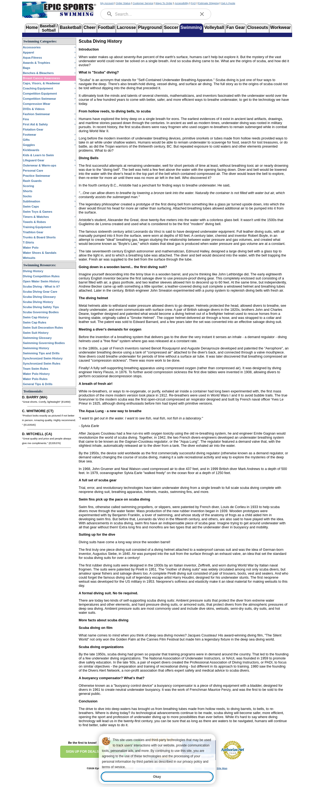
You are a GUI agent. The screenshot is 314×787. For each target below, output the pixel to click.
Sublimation (31, 201)
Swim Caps (31, 206)
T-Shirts (28, 242)
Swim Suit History (36, 332)
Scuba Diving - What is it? (41, 286)
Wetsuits (29, 257)
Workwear (280, 27)
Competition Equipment (40, 93)
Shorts (27, 191)
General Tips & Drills (38, 384)
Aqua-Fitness (32, 57)
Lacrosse (126, 27)
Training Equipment (37, 227)
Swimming (191, 27)
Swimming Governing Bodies (44, 343)
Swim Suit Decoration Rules (43, 327)
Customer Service (143, 3)
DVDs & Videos (34, 109)
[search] (109, 14)
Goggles (29, 144)
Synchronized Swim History (43, 358)
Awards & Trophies (36, 62)
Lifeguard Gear (34, 160)
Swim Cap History (36, 317)
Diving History (33, 271)
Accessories (32, 47)
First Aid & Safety (35, 124)
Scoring (28, 186)
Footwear (29, 134)
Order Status (123, 3)
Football (106, 27)
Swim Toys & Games (37, 211)
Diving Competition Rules (41, 276)
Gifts (26, 139)
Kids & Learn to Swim (38, 155)
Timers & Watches (36, 216)
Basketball (70, 27)
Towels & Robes (34, 222)
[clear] (202, 14)
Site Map (222, 768)
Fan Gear (235, 27)
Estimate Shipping (208, 3)
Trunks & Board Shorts (39, 237)
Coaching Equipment (38, 88)
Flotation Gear (33, 129)
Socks (27, 196)
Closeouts (257, 27)
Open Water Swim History (41, 281)
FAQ (193, 3)
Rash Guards (32, 180)
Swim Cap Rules (34, 322)
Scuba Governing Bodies (41, 312)
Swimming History (36, 348)
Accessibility (182, 3)
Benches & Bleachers (38, 73)
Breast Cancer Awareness (41, 78)
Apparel (28, 52)
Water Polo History (36, 373)
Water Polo (31, 247)
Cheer (89, 27)
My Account (107, 3)
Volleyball (214, 27)
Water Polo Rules (35, 379)
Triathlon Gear (33, 232)
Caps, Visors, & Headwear (41, 83)
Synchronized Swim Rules (41, 363)
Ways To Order (163, 3)
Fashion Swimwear (36, 114)
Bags (26, 67)
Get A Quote (228, 3)
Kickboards (31, 150)
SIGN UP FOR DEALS (82, 751)
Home (32, 27)
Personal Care (33, 170)
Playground (150, 27)
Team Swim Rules (35, 368)
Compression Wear (36, 103)
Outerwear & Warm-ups (39, 165)
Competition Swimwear (39, 98)
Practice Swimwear (36, 175)
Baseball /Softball (49, 28)
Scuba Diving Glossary (39, 296)
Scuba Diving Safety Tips (41, 307)
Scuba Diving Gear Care (40, 291)
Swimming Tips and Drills (41, 353)
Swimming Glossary (37, 337)
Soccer (171, 27)
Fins (26, 119)
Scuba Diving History (38, 302)
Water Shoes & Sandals (40, 252)
